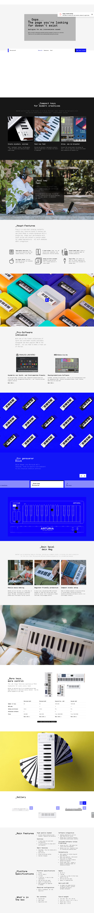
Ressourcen (46, 50)
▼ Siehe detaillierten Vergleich (47, 721)
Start (51, 50)
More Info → (27, 716)
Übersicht (40, 50)
